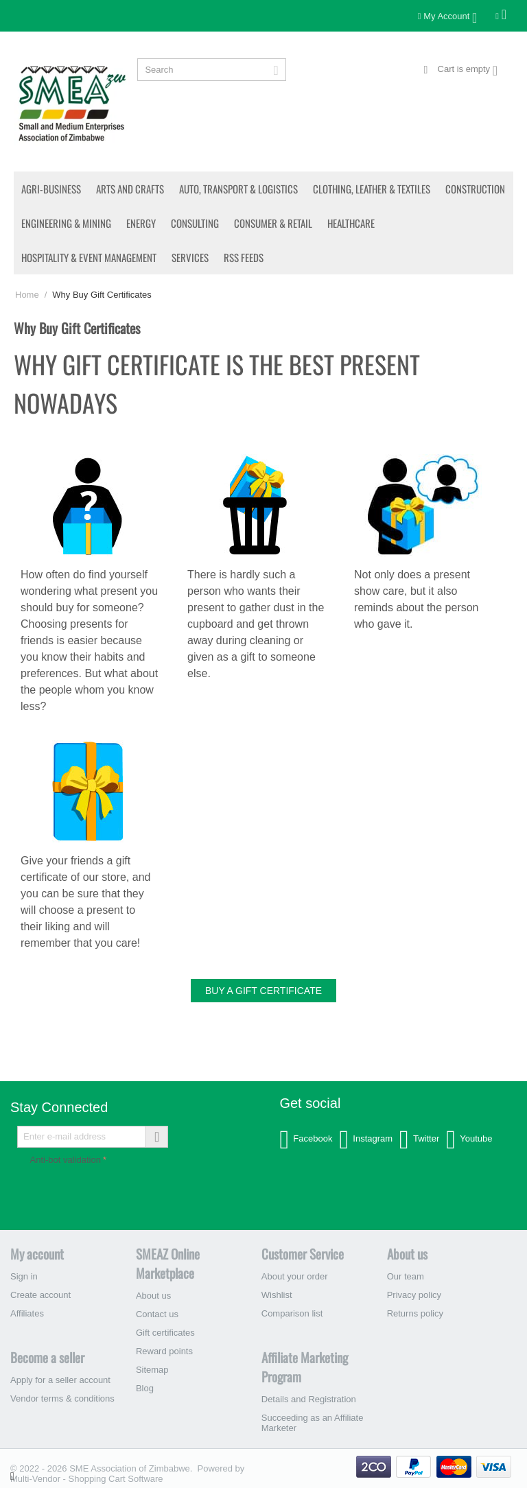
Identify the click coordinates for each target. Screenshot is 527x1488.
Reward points (164, 1351)
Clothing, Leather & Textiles (371, 188)
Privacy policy (414, 1295)
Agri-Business (51, 188)
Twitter (419, 1139)
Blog (145, 1388)
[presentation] (134, 1195)
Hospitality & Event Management (88, 257)
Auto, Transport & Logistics (238, 188)
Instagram (366, 1139)
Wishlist (276, 1295)
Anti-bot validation (65, 1160)
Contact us (157, 1314)
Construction (475, 188)
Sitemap (152, 1370)
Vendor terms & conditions (62, 1398)
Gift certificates (165, 1332)
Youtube (469, 1139)
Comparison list (292, 1313)
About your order (294, 1276)
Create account (40, 1295)
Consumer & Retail (273, 223)
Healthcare (351, 223)
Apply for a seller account (60, 1380)
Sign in (24, 1276)
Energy (141, 223)
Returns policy (415, 1313)
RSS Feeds (244, 257)
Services (190, 257)
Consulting (195, 223)
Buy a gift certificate (263, 990)
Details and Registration (308, 1399)
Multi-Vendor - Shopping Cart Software (86, 1479)
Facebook (305, 1139)
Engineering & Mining (66, 223)
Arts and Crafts (130, 188)
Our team (405, 1276)
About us (153, 1295)
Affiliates (27, 1313)
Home (27, 295)
